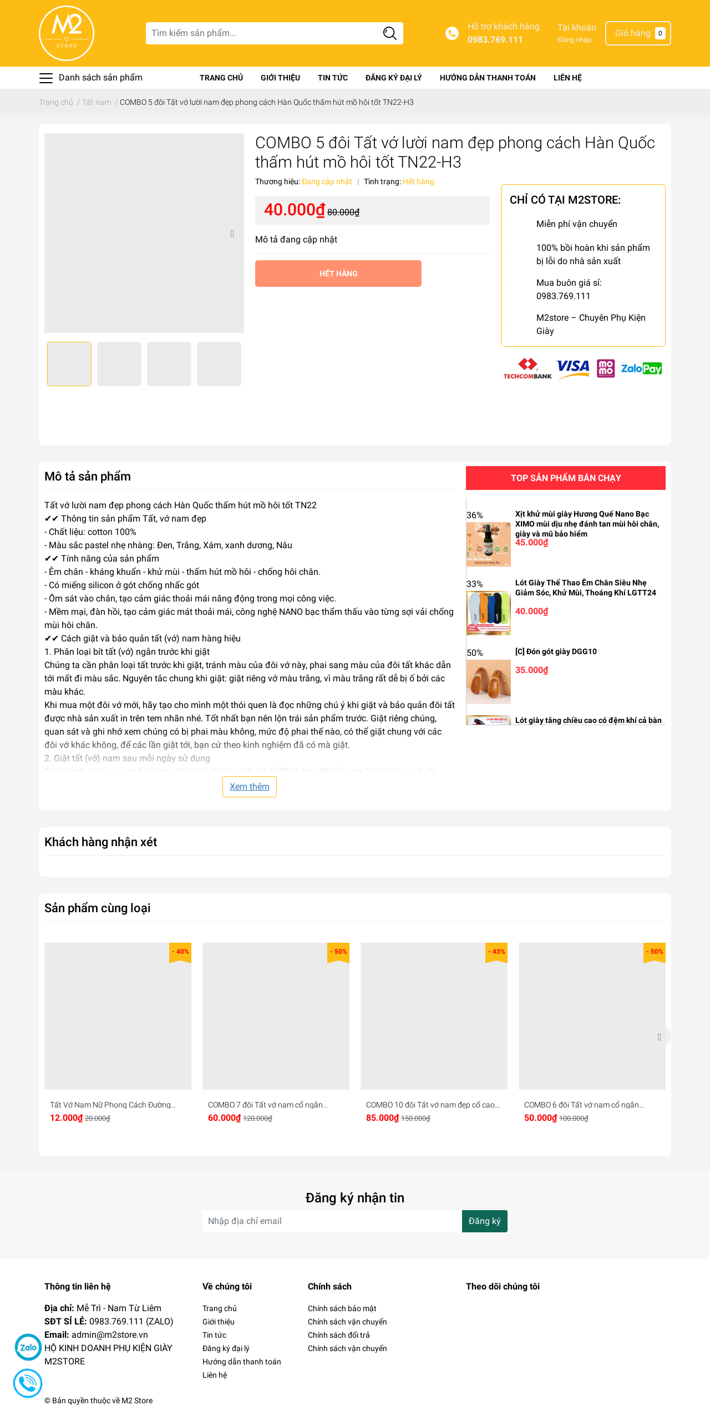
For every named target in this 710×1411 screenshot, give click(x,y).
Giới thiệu (280, 77)
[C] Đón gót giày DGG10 (556, 651)
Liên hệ (568, 77)
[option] (144, 233)
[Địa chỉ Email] (355, 1221)
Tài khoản (576, 27)
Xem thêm (250, 786)
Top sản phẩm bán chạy (566, 478)
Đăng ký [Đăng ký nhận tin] (485, 1221)
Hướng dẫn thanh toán (488, 77)
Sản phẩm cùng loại (97, 908)
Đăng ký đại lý (394, 77)
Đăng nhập (574, 40)
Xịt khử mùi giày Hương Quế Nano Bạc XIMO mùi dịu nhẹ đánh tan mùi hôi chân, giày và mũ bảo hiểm (587, 523)
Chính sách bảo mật (342, 1308)
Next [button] (232, 233)
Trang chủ (221, 77)
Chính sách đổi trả (339, 1335)
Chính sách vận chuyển (347, 1321)
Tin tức (333, 77)
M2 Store (137, 1400)
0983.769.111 (495, 39)
